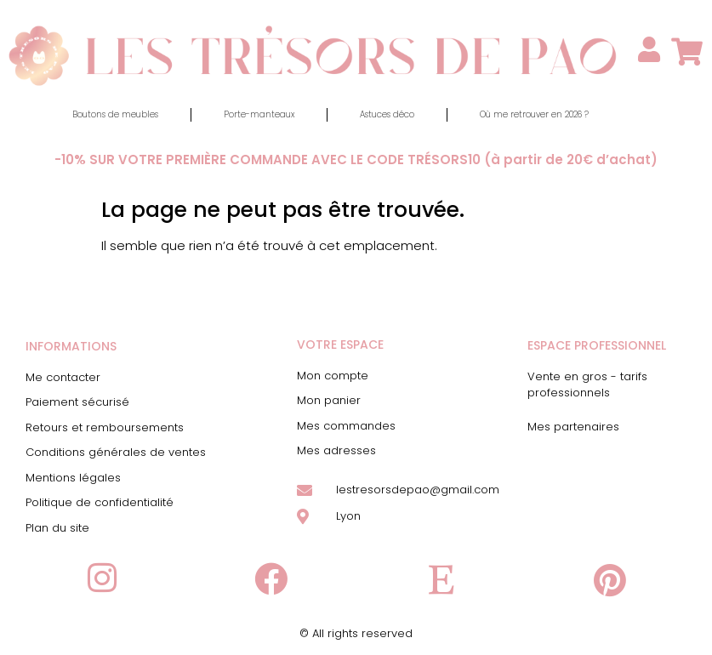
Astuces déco (387, 114)
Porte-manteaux (259, 114)
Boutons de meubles (115, 114)
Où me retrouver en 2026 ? (534, 114)
